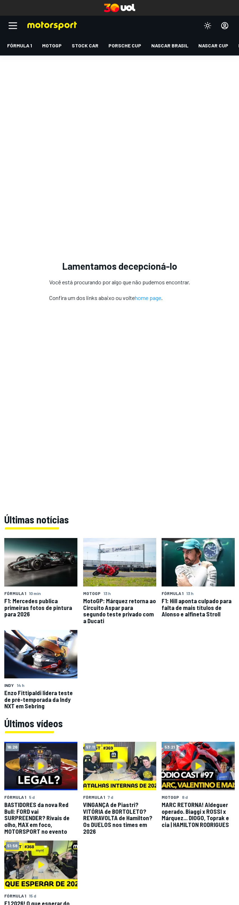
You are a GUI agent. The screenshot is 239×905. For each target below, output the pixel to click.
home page (148, 297)
